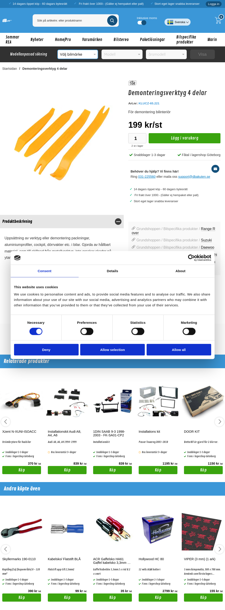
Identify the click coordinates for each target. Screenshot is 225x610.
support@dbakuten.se (194, 176)
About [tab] (181, 271)
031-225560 (147, 176)
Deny (46, 349)
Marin (212, 39)
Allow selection (112, 349)
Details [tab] (112, 271)
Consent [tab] (44, 271)
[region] (62, 221)
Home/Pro (63, 39)
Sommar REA (12, 40)
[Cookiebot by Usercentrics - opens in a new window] (191, 258)
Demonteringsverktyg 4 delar (44, 68)
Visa (202, 54)
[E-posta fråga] (215, 169)
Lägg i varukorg (173, 139)
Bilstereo (121, 39)
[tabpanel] (62, 241)
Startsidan (9, 68)
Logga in (213, 4)
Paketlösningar (152, 39)
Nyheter (37, 39)
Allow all (179, 349)
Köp (13, 470)
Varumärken (92, 39)
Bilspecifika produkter (186, 40)
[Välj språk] (178, 20)
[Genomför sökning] (112, 20)
